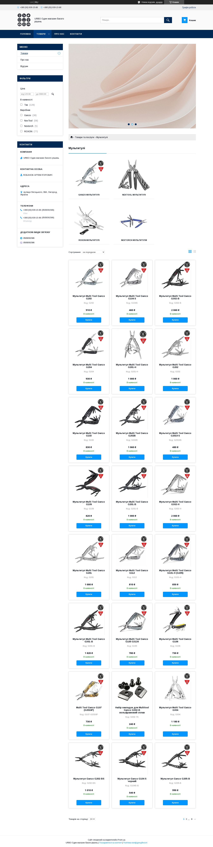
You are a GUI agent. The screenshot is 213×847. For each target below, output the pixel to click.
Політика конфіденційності (135, 843)
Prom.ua (121, 840)
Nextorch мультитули (88, 240)
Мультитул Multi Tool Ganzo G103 (89, 434)
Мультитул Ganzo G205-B (175, 778)
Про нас (59, 34)
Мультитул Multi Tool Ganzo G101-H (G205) (175, 571)
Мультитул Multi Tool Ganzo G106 (175, 640)
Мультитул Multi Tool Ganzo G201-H (132, 365)
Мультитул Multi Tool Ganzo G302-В (175, 297)
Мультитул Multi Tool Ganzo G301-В (89, 640)
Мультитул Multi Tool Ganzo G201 (89, 571)
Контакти (76, 34)
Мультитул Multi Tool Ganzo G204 (89, 365)
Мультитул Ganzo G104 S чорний (132, 779)
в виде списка (194, 252)
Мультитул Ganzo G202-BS (88, 778)
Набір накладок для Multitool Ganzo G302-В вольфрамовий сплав (132, 710)
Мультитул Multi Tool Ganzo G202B (132, 434)
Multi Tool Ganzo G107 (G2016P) (89, 708)
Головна (25, 34)
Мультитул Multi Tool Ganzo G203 (89, 297)
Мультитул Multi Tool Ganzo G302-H (175, 503)
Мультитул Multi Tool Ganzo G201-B (132, 503)
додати (159, 2)
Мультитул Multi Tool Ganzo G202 (175, 365)
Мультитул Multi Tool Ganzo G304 (175, 708)
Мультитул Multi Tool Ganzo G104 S (132, 297)
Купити (89, 320)
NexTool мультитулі (132, 195)
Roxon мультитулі (175, 195)
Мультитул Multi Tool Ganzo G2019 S (175, 434)
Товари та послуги (84, 137)
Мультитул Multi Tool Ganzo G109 (89, 503)
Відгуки (24, 66)
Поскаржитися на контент (110, 843)
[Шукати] (168, 20)
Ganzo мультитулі (88, 195)
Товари (40, 34)
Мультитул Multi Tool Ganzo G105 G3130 (132, 640)
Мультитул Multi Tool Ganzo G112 (132, 571)
